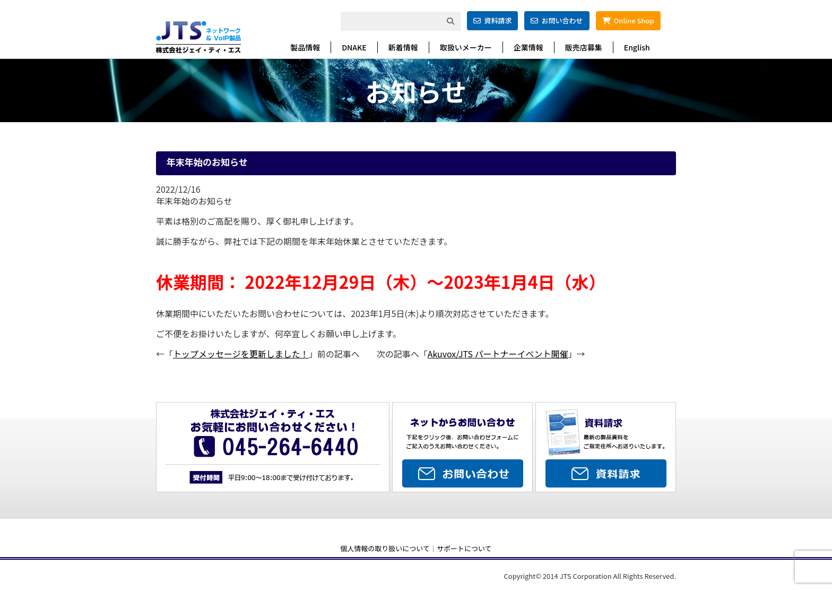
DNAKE (354, 47)
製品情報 (305, 47)
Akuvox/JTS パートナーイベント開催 (498, 353)
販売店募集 (583, 47)
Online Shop (628, 20)
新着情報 (403, 47)
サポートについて (464, 548)
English (637, 47)
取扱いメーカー (466, 47)
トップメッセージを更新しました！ (241, 353)
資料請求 (492, 20)
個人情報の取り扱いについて (385, 548)
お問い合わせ (557, 20)
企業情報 (528, 47)
